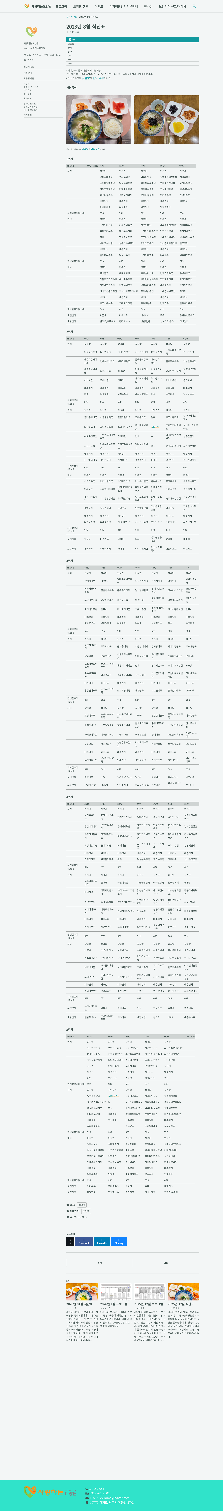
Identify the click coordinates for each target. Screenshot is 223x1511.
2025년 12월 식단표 (181, 1423)
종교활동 (28, 96)
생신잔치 (28, 93)
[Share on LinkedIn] (106, 1356)
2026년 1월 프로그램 (113, 1423)
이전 (99, 1378)
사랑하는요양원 (41, 6)
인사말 (146, 6)
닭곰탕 (91, 87)
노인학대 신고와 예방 (170, 6)
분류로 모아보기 (31, 111)
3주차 (71, 60)
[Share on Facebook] (86, 1356)
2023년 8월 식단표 (85, 26)
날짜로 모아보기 (31, 108)
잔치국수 (104, 87)
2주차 (71, 55)
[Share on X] (71, 1356)
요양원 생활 (79, 6)
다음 (166, 1378)
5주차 (71, 69)
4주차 (71, 64)
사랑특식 (73, 45)
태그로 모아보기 (31, 114)
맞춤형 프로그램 (55, 6)
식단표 (97, 6)
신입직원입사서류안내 (122, 6)
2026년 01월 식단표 (79, 1423)
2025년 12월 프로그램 (148, 1423)
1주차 (71, 50)
